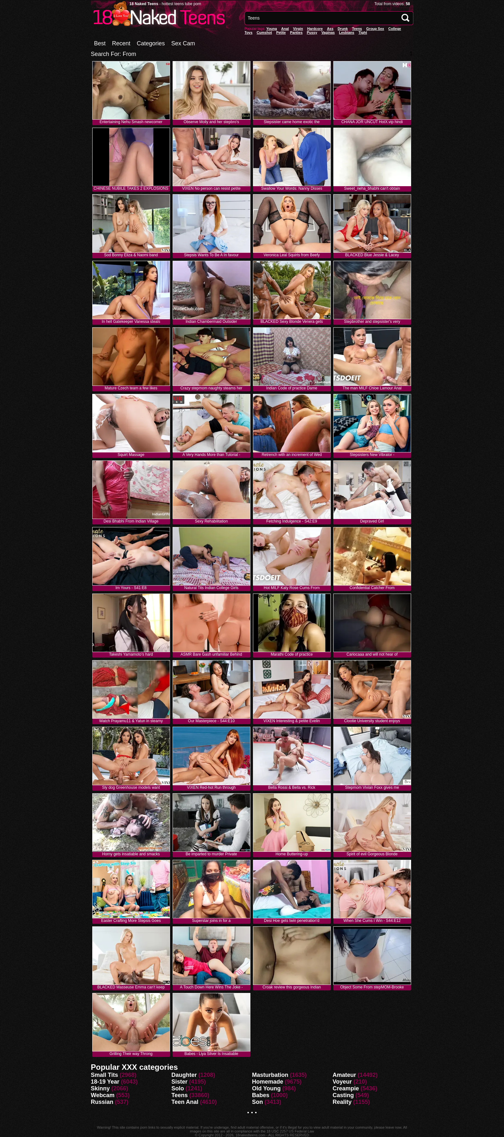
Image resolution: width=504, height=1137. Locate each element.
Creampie (346, 1088)
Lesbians (347, 32)
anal (285, 29)
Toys (249, 32)
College (394, 29)
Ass (330, 29)
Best (100, 43)
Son (257, 1102)
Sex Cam (183, 43)
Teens (357, 29)
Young (271, 29)
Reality (342, 1102)
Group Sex (375, 29)
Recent (121, 43)
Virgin (298, 29)
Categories (151, 43)
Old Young (266, 1088)
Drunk (343, 29)
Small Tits (104, 1075)
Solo (177, 1088)
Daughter (184, 1075)
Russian (102, 1102)
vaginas (328, 32)
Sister (179, 1081)
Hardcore (315, 29)
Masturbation (270, 1075)
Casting (343, 1095)
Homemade (267, 1081)
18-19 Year (105, 1081)
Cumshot (264, 32)
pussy (312, 32)
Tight (362, 32)
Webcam (103, 1095)
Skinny (100, 1088)
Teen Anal (184, 1102)
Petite (281, 32)
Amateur (344, 1075)
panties (296, 32)
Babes (260, 1095)
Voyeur (342, 1081)
